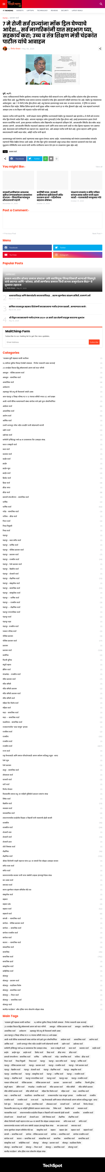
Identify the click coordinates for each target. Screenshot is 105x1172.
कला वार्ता (52, 449)
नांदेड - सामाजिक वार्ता (52, 511)
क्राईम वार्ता (52, 473)
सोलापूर (52, 976)
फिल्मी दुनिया (52, 660)
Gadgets (19, 10)
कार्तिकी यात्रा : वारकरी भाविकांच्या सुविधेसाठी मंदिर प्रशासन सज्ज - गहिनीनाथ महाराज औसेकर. (50, 196)
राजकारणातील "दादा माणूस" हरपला (52, 727)
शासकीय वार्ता (52, 827)
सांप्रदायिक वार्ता (52, 947)
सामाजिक (52, 952)
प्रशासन (52, 645)
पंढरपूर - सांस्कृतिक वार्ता (52, 593)
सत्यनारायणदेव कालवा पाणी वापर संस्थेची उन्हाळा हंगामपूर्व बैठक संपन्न (52, 875)
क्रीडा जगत (52, 487)
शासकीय (52, 822)
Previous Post (10, 233)
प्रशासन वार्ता (14, 18)
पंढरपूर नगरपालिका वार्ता (52, 612)
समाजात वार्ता (52, 885)
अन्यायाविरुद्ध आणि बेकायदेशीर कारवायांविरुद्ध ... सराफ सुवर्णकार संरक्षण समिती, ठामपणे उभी (49, 295)
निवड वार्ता (52, 530)
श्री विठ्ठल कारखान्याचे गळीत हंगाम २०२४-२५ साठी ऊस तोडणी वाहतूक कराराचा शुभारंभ (46, 317)
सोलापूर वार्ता (52, 1004)
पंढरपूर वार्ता (52, 616)
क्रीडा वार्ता (52, 492)
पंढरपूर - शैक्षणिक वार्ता (52, 578)
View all (99, 167)
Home (5, 18)
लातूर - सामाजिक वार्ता (52, 770)
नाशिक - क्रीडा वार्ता (52, 516)
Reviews (54, 10)
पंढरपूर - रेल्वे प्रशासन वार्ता (52, 564)
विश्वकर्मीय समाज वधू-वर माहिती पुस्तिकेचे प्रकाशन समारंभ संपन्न (52, 794)
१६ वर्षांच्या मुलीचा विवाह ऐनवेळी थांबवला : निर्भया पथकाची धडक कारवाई (52, 363)
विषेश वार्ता (52, 798)
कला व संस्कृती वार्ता (52, 444)
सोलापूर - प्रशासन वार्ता (52, 980)
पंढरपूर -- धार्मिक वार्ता (52, 597)
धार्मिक (52, 502)
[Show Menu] (3, 4)
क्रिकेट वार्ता (52, 478)
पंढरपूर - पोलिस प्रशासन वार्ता (52, 549)
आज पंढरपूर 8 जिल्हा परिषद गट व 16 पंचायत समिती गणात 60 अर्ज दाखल (52, 396)
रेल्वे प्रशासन (52, 765)
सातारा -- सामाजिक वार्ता (52, 942)
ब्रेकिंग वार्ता (52, 669)
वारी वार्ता (52, 784)
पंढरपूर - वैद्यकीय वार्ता (52, 569)
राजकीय (52, 736)
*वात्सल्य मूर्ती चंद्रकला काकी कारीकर (52, 358)
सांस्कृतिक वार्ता (52, 966)
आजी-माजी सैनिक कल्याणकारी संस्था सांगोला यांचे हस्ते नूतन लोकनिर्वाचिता (52, 401)
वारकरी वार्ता (52, 779)
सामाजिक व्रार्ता (52, 961)
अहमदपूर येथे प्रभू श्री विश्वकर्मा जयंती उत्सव (52, 391)
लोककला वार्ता (52, 774)
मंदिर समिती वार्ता (52, 698)
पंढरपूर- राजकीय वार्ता (52, 626)
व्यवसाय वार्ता (52, 808)
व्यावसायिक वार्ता (52, 813)
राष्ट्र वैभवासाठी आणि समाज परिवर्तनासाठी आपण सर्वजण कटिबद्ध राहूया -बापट (52, 755)
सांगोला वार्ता (52, 937)
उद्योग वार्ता (52, 430)
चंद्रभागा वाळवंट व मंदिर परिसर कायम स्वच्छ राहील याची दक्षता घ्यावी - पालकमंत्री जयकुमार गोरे (86, 195)
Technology (42, 10)
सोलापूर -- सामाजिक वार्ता (52, 999)
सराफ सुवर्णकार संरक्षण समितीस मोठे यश (52, 889)
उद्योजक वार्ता (52, 435)
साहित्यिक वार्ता (52, 971)
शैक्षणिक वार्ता (52, 856)
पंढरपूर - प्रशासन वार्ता (52, 554)
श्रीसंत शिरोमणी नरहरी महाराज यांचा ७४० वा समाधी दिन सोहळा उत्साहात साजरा (52, 861)
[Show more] (56, 158)
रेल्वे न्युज (52, 760)
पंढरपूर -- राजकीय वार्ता (52, 602)
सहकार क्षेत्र (52, 904)
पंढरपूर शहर (52, 621)
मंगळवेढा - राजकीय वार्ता (52, 674)
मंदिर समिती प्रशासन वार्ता (52, 693)
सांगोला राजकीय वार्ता (52, 932)
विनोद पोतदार (52, 789)
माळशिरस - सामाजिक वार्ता (52, 722)
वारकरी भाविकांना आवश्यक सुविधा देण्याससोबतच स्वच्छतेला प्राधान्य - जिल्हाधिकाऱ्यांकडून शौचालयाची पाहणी (17, 196)
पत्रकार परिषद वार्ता (52, 631)
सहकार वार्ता (52, 908)
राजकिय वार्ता (52, 731)
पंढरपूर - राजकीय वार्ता (52, 559)
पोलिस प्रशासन (52, 636)
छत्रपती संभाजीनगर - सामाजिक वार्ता (52, 497)
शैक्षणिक (52, 851)
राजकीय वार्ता (52, 741)
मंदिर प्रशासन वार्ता (52, 679)
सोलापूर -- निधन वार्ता (52, 995)
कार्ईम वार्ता (52, 459)
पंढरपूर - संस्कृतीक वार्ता (52, 583)
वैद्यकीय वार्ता (52, 803)
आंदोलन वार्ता (52, 406)
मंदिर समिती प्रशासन (52, 688)
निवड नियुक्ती (52, 526)
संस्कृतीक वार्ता (52, 894)
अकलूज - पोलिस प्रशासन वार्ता (52, 372)
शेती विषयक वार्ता (52, 846)
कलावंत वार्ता (52, 454)
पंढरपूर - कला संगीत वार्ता (52, 540)
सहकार (52, 899)
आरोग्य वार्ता (52, 415)
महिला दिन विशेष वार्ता (52, 703)
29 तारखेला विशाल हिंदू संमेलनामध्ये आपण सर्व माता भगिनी (52, 368)
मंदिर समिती (52, 683)
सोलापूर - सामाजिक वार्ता (52, 990)
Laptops (30, 10)
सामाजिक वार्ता (52, 956)
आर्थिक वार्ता (52, 420)
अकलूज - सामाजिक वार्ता (52, 377)
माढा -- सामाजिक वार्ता (52, 717)
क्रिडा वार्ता (52, 482)
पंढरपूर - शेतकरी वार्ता (52, 573)
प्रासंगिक (52, 655)
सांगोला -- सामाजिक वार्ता (52, 928)
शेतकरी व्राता (52, 841)
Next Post (96, 233)
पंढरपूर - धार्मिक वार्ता (52, 545)
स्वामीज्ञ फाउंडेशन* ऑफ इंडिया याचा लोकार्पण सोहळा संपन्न (52, 1009)
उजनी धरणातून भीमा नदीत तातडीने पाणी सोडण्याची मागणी (52, 425)
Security (65, 10)
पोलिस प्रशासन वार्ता (52, 640)
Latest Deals (77, 10)
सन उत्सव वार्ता (52, 880)
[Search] (101, 4)
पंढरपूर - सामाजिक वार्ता (52, 588)
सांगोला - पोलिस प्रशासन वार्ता (52, 923)
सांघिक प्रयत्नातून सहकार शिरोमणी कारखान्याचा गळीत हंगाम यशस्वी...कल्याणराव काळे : (48, 306)
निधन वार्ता (52, 521)
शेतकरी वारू (52, 832)
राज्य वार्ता (52, 751)
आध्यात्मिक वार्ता (52, 411)
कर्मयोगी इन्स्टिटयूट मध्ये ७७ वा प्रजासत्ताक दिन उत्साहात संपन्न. (52, 439)
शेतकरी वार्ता (52, 837)
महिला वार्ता (52, 707)
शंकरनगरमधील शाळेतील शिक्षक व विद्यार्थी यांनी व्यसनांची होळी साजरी (52, 818)
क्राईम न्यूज (52, 468)
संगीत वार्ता (52, 870)
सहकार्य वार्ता (52, 913)
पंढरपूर (52, 535)
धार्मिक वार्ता (52, 506)
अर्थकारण (52, 387)
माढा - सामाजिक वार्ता (52, 712)
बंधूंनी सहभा (52, 664)
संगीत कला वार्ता (52, 865)
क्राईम (52, 463)
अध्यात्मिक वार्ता (52, 382)
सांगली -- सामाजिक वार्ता (52, 918)
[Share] (100, 49)
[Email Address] (47, 342)
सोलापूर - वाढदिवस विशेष (52, 985)
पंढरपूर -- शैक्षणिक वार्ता (52, 607)
